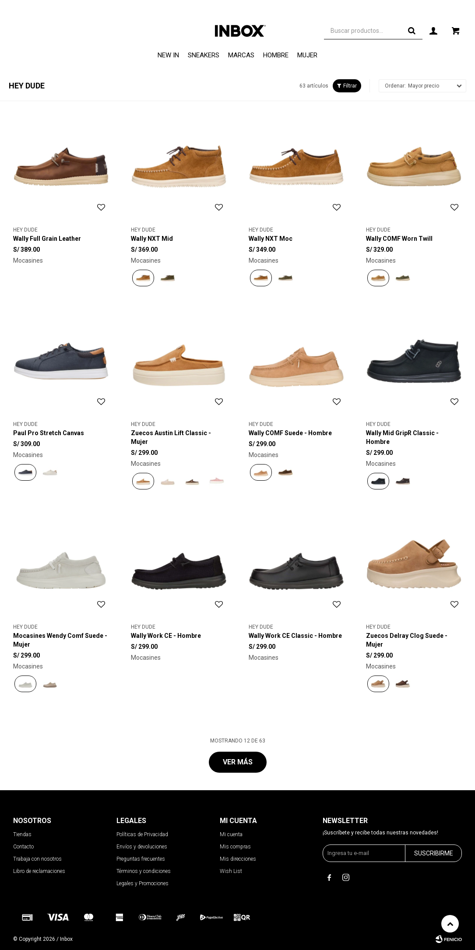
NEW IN (168, 55)
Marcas (241, 55)
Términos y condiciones (143, 871)
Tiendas (22, 834)
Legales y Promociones (142, 883)
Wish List (231, 871)
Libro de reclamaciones (39, 871)
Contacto (23, 847)
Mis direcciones (238, 859)
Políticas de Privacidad (142, 834)
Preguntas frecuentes (140, 859)
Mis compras (235, 847)
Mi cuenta (231, 834)
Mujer (307, 55)
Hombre (276, 55)
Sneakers (203, 55)
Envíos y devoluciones (141, 847)
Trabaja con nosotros (37, 859)
